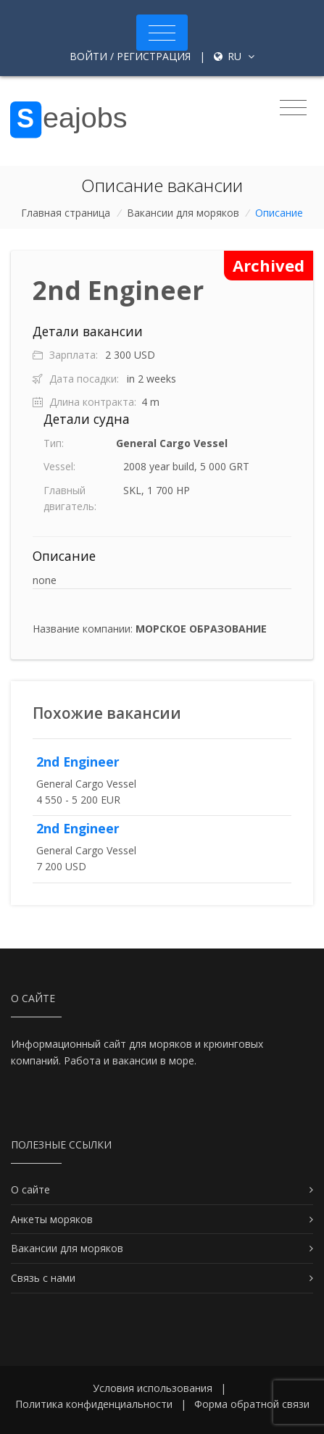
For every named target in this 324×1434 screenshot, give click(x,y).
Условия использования (152, 1388)
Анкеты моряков (52, 1219)
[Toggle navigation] (162, 32)
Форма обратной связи (252, 1404)
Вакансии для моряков (183, 213)
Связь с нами (43, 1278)
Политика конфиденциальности (94, 1404)
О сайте (30, 1189)
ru (234, 56)
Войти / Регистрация (130, 56)
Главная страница (65, 213)
